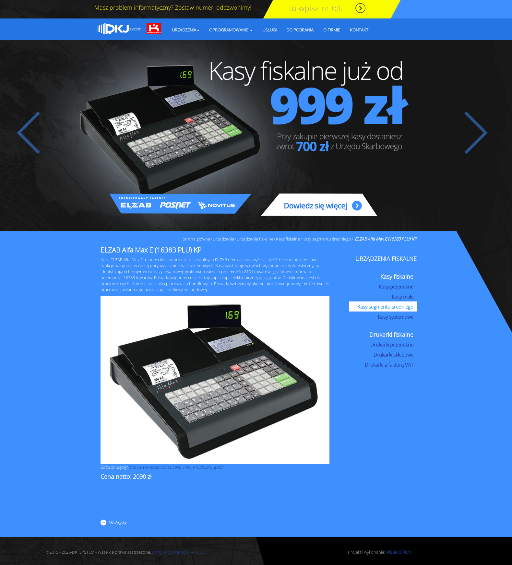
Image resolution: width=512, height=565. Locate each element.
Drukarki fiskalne (391, 334)
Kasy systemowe (395, 316)
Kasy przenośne (396, 286)
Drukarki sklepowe (393, 354)
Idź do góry (116, 522)
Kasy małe (402, 296)
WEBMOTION (398, 552)
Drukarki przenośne (391, 344)
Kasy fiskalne (288, 239)
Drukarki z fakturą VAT (389, 364)
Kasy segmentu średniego (327, 239)
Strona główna (196, 239)
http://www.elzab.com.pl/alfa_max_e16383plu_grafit (175, 467)
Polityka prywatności (171, 552)
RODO (200, 552)
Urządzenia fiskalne (255, 239)
